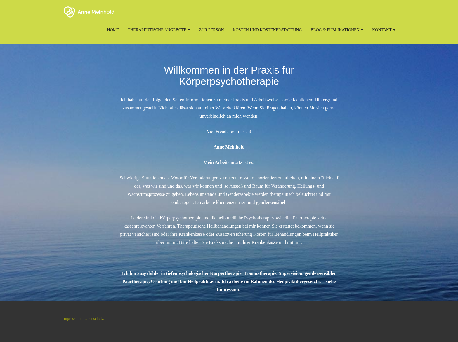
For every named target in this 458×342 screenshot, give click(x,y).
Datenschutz (94, 318)
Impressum (72, 318)
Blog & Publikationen (337, 30)
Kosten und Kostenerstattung (267, 30)
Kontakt (383, 30)
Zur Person (211, 30)
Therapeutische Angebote (159, 30)
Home (113, 30)
